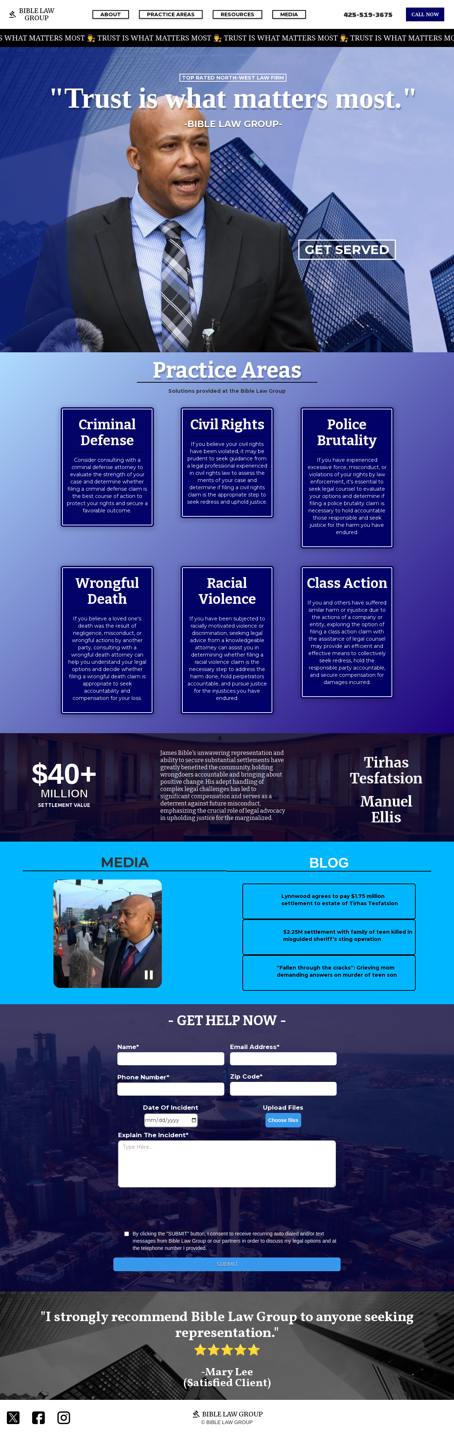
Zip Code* (246, 1076)
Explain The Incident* (153, 1135)
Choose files (283, 1120)
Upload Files (283, 1107)
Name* (128, 1046)
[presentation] (227, 1209)
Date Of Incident (170, 1107)
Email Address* (255, 1046)
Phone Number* (143, 1077)
